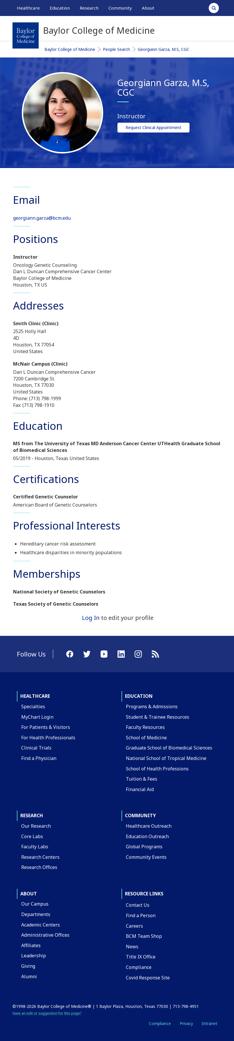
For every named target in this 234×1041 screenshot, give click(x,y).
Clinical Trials (36, 748)
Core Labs (32, 836)
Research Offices (39, 867)
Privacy (186, 1023)
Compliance (138, 967)
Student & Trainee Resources (157, 717)
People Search (116, 49)
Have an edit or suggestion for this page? (46, 1013)
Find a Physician (38, 758)
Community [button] (120, 8)
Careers (134, 926)
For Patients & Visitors (45, 727)
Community (140, 815)
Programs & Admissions (152, 706)
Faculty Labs (34, 846)
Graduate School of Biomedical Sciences (169, 748)
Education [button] (60, 8)
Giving (28, 966)
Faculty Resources (145, 727)
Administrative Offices (45, 935)
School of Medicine (146, 737)
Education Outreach (147, 836)
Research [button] (89, 8)
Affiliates (31, 945)
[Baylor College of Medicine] (25, 35)
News (132, 946)
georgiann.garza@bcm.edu (42, 218)
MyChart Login (37, 717)
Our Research (36, 826)
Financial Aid (140, 789)
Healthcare (35, 696)
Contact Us (137, 905)
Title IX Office (141, 957)
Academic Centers (40, 925)
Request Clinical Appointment (153, 127)
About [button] (148, 8)
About (28, 893)
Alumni (29, 976)
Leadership (33, 955)
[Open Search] (214, 8)
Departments (35, 914)
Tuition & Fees (141, 779)
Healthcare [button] (28, 8)
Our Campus (35, 904)
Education (139, 696)
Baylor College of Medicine (69, 49)
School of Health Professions (157, 768)
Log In (91, 618)
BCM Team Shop (144, 936)
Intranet (209, 1023)
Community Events (146, 857)
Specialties (33, 706)
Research (31, 815)
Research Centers (40, 857)
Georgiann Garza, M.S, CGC (163, 49)
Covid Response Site (148, 977)
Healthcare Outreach (149, 826)
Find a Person (141, 915)
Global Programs (144, 846)
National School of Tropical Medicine (166, 758)
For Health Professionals (48, 737)
